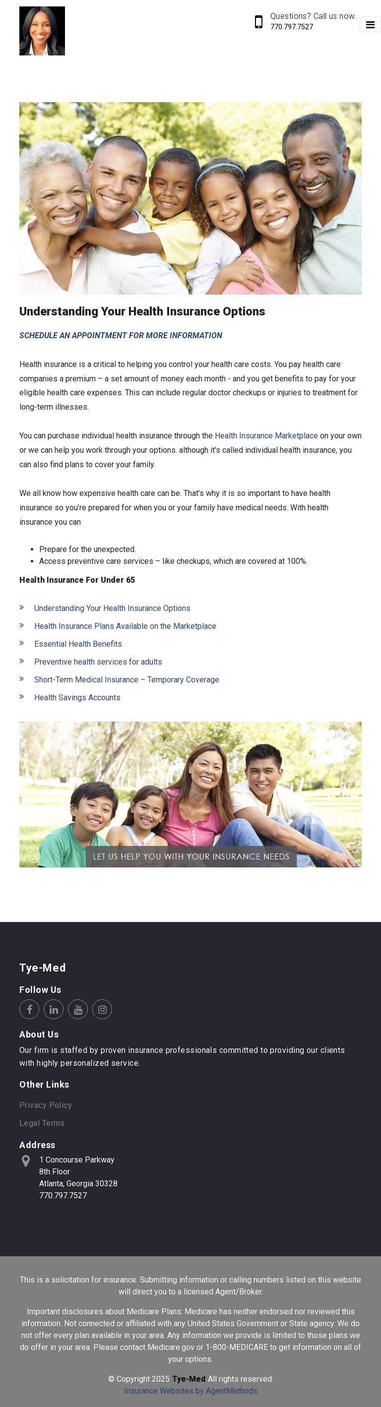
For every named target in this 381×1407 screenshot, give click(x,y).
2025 (161, 1379)
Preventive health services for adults (98, 662)
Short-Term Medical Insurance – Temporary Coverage (126, 679)
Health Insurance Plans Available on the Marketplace (125, 626)
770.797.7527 (291, 27)
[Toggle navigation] (370, 24)
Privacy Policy (45, 1105)
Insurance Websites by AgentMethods (190, 1391)
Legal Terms (42, 1123)
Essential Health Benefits (78, 644)
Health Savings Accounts (77, 697)
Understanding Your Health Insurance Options (112, 608)
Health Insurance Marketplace (266, 435)
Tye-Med (42, 968)
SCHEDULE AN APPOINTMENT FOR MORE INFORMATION (120, 335)
